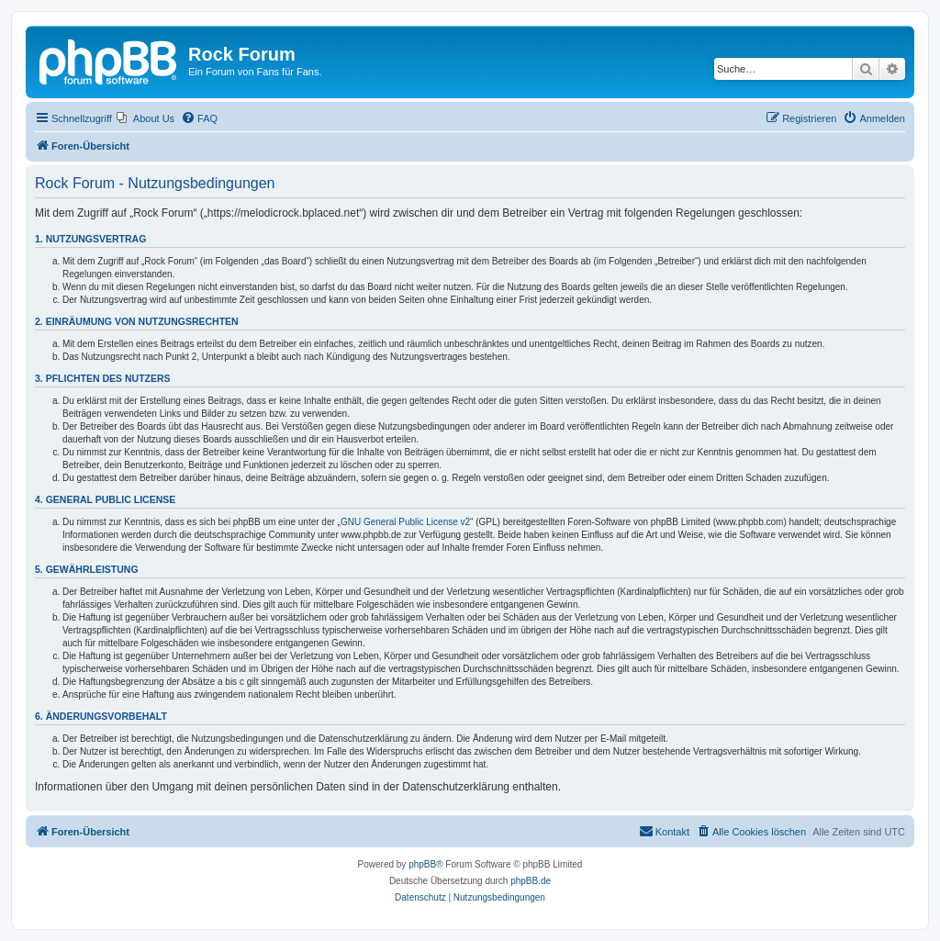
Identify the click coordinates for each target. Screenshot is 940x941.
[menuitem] (145, 118)
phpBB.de (530, 881)
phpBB (422, 864)
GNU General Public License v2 (405, 522)
